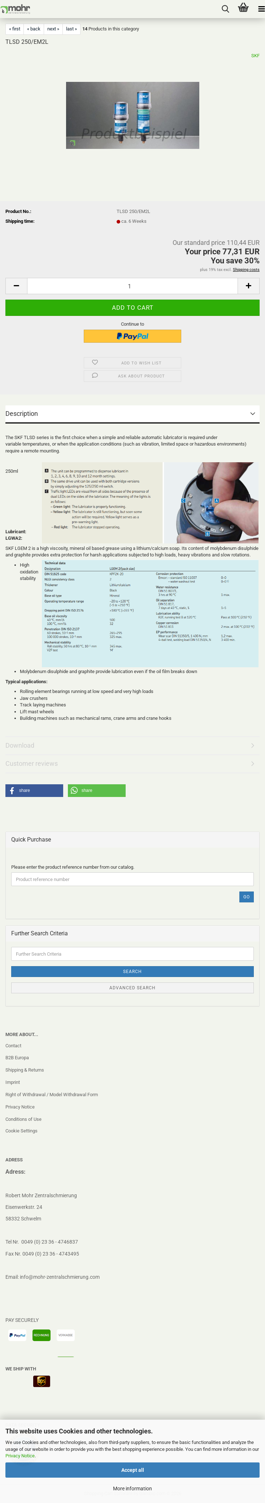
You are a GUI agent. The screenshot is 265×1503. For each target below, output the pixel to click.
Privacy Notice (20, 1455)
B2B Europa (17, 1057)
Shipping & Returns (24, 1070)
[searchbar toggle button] (225, 9)
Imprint (12, 1082)
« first (14, 29)
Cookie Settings (21, 1130)
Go (246, 896)
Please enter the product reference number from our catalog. (72, 867)
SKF (255, 55)
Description (21, 413)
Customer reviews (31, 763)
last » (71, 29)
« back (33, 29)
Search (132, 971)
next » (53, 29)
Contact (13, 1045)
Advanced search (132, 987)
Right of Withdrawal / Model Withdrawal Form (51, 1094)
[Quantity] (132, 286)
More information (132, 1488)
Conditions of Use (23, 1119)
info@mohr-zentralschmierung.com (60, 1277)
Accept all (132, 1470)
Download (19, 745)
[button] (16, 286)
